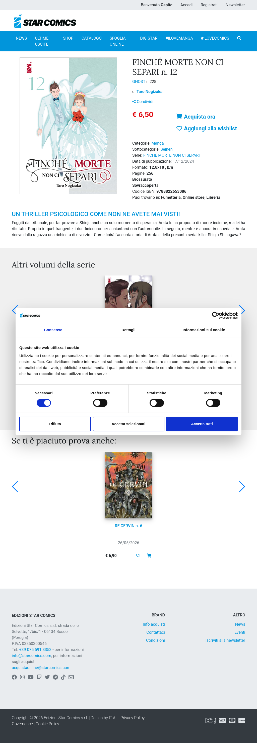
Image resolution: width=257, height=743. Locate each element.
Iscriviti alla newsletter (225, 640)
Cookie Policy (47, 723)
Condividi (142, 101)
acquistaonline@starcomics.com (41, 667)
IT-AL (113, 717)
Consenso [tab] (53, 330)
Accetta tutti (202, 424)
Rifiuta (55, 424)
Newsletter (235, 5)
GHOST (139, 81)
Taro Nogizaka (149, 91)
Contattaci (155, 632)
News (240, 624)
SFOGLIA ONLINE (118, 41)
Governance (22, 723)
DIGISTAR (148, 38)
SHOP (68, 38)
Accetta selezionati (128, 424)
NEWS (21, 38)
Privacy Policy (132, 717)
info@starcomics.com (31, 655)
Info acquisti (154, 624)
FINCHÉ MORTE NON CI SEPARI (171, 155)
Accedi (186, 5)
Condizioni (155, 640)
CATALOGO (92, 38)
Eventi (239, 632)
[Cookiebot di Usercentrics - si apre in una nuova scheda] (216, 315)
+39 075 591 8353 (35, 649)
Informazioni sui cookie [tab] (204, 330)
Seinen (167, 149)
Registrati (209, 5)
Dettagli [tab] (128, 330)
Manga (158, 143)
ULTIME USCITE (41, 41)
